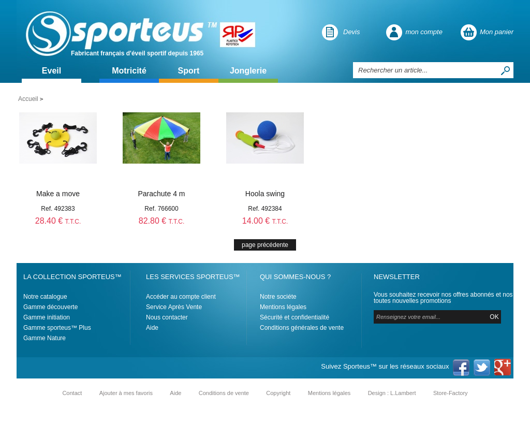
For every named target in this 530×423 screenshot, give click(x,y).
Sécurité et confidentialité (294, 317)
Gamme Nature (44, 338)
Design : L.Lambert (392, 393)
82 (162, 220)
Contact (72, 393)
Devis (351, 32)
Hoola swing (265, 193)
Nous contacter (167, 317)
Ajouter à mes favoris (126, 393)
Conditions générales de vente (302, 327)
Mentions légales (283, 307)
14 (265, 220)
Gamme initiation (46, 317)
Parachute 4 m (161, 193)
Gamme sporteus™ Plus (57, 327)
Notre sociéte (278, 296)
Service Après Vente (174, 307)
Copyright (278, 393)
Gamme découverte (50, 307)
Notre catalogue (45, 296)
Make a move (58, 193)
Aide (152, 327)
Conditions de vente (224, 393)
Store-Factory (450, 393)
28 (58, 220)
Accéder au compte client (181, 296)
